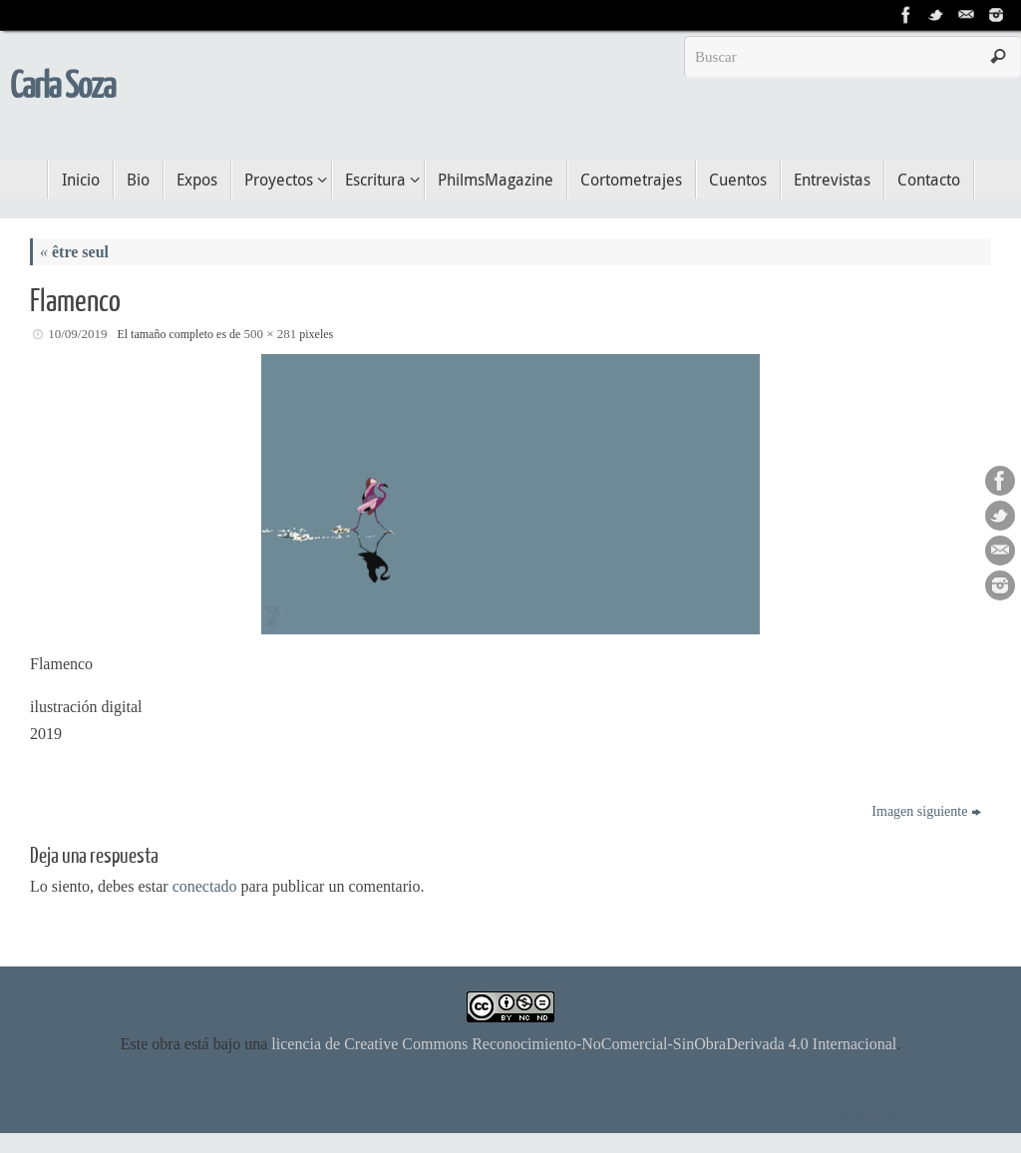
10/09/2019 (77, 333)
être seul (74, 251)
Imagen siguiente (926, 811)
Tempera (893, 1116)
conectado (204, 886)
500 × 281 (269, 333)
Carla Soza (62, 87)
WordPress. (966, 1116)
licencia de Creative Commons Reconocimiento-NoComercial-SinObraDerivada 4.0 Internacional (583, 1043)
